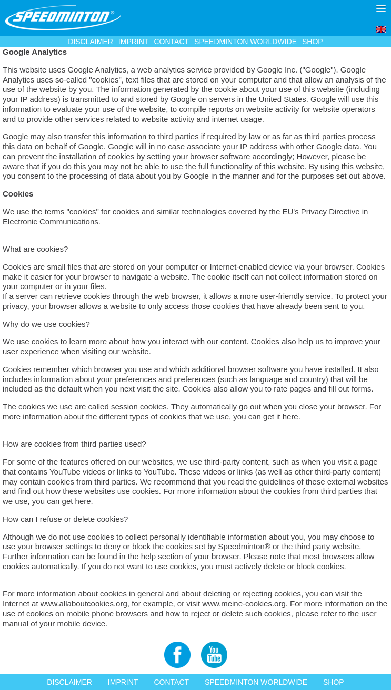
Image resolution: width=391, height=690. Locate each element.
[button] (381, 8)
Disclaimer (90, 41)
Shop (312, 41)
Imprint (133, 41)
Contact (171, 41)
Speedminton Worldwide (245, 41)
